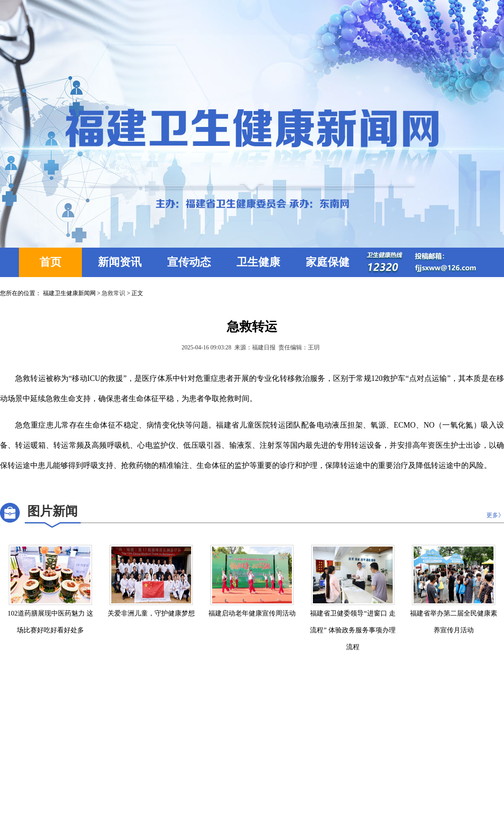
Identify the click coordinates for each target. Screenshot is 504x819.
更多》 (495, 515)
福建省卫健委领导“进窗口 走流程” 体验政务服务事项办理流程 (352, 630)
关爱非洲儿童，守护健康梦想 (151, 613)
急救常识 (113, 293)
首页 (50, 262)
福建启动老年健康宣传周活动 (252, 613)
